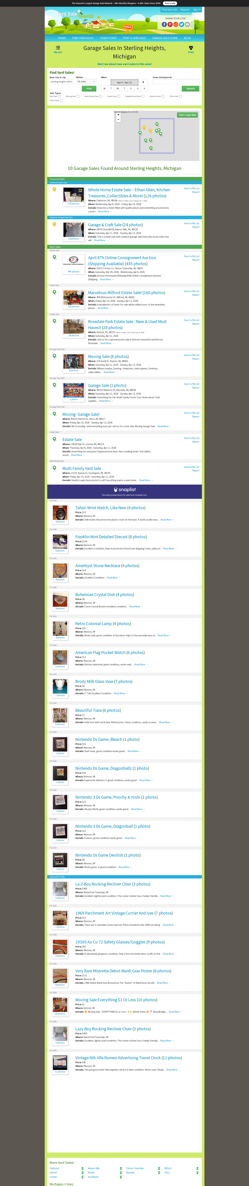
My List (58, 50)
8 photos (119, 356)
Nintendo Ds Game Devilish (99, 855)
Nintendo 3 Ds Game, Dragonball (104, 826)
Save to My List (191, 188)
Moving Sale (99, 356)
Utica (181, 1172)
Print (191, 50)
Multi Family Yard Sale (81, 468)
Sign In (196, 9)
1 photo (118, 385)
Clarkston (67, 1168)
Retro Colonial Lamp (93, 623)
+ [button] (118, 115)
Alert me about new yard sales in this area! (124, 64)
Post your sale (169, 9)
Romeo (105, 1172)
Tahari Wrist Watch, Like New (100, 507)
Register (185, 9)
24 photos (133, 224)
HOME (62, 38)
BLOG (187, 38)
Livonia (67, 1176)
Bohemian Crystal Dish (95, 594)
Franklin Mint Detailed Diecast (101, 536)
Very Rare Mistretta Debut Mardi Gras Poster (113, 970)
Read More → (105, 211)
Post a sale (170, 3)
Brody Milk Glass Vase (94, 681)
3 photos (141, 884)
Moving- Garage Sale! (81, 414)
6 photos (135, 652)
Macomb (143, 1172)
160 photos (154, 292)
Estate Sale (72, 439)
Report (195, 192)
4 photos (136, 507)
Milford (181, 1168)
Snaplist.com (141, 495)
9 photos (155, 942)
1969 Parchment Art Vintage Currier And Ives (114, 913)
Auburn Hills (105, 1168)
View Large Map (187, 115)
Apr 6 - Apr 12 (124, 82)
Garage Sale (98, 385)
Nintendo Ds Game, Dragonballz (103, 768)
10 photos (147, 999)
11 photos (172, 1057)
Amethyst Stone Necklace (97, 565)
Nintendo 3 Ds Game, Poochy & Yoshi (107, 797)
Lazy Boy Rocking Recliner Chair (103, 1028)
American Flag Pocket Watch (100, 652)
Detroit (67, 1172)
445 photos (136, 263)
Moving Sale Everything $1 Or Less (105, 999)
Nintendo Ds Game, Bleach (98, 739)
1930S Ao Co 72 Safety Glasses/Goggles (110, 942)
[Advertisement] (124, 1115)
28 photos (112, 327)
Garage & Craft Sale (105, 224)
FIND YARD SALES (82, 38)
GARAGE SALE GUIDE (165, 38)
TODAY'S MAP (108, 38)
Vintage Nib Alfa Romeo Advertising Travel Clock (118, 1057)
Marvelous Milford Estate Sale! (115, 292)
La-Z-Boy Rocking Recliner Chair (103, 884)
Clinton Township (143, 1168)
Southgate (105, 1176)
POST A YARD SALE (134, 38)
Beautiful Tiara (88, 710)
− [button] (118, 119)
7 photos (123, 681)
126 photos (155, 195)
